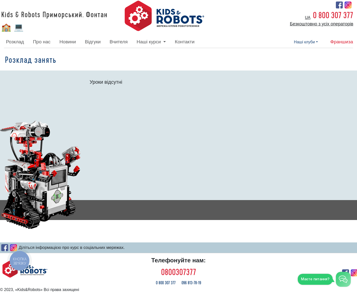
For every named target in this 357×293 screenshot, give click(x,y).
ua (307, 17)
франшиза (341, 41)
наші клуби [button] (304, 42)
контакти (184, 41)
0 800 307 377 (333, 15)
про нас (42, 41)
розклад (15, 41)
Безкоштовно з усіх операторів (321, 23)
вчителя (118, 41)
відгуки (93, 41)
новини (68, 41)
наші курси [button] (149, 41)
